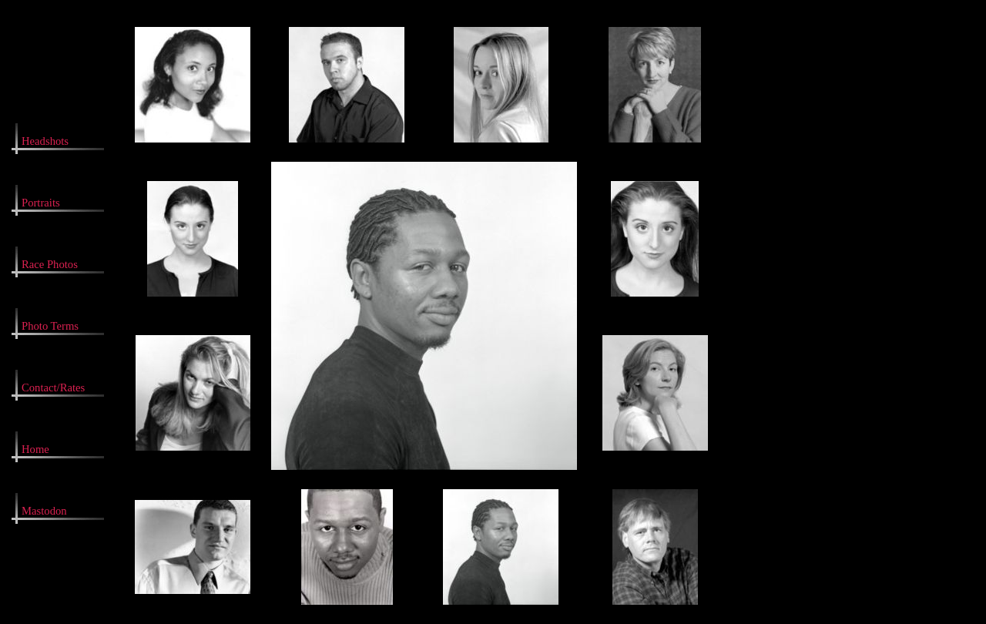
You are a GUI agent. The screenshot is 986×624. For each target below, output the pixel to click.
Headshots (45, 141)
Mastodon (44, 511)
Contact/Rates (53, 387)
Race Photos (50, 264)
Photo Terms (50, 326)
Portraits (41, 202)
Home (35, 449)
